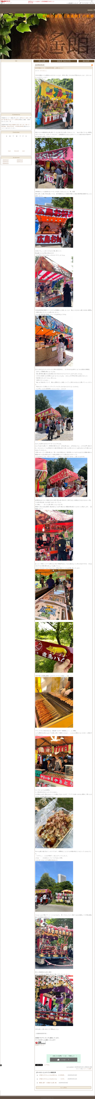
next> (23, 151)
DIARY (7, 12)
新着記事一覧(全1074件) (64, 61)
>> (72, 3)
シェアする (46, 1065)
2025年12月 (20, 161)
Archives (16, 157)
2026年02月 (6, 163)
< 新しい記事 (41, 61)
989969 (90, 10)
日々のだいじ (43, 70)
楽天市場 (92, 3)
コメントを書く (87, 1068)
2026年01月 (20, 160)
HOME (2, 12)
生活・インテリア (7, 3)
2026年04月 (6, 160)
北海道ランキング (39, 1045)
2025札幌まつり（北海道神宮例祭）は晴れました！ (49, 68)
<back (9, 151)
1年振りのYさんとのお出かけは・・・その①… (52, 1079)
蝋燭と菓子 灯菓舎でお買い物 (47, 1082)
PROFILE (13, 12)
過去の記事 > (86, 61)
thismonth (16, 151)
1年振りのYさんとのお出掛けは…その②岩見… (52, 1075)
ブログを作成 (84, 3)
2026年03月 (6, 161)
